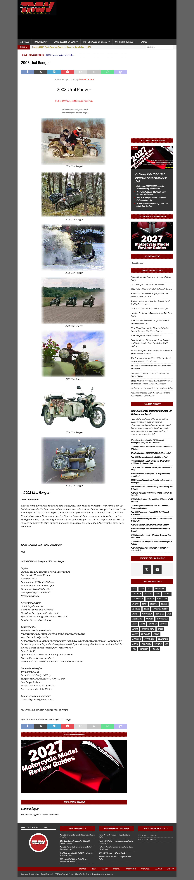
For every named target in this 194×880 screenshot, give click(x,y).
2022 (134, 589)
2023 (142, 589)
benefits (148, 594)
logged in (37, 814)
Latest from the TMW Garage (152, 140)
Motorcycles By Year (64, 42)
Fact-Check (145, 869)
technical (146, 644)
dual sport (162, 599)
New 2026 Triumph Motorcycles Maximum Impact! (149, 525)
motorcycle (162, 619)
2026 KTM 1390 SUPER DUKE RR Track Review (151, 289)
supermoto (149, 639)
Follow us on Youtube (146, 839)
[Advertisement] (117, 20)
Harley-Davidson (160, 609)
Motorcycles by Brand (95, 42)
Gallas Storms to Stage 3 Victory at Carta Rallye (152, 388)
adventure (159, 589)
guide (146, 609)
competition (137, 599)
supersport (163, 639)
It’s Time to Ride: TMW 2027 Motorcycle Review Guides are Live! (150, 178)
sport (134, 634)
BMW (158, 594)
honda (135, 614)
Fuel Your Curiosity (152, 404)
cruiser (150, 599)
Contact (158, 869)
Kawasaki (160, 614)
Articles (24, 42)
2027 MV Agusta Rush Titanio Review (147, 284)
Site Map (170, 869)
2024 (149, 589)
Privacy (104, 869)
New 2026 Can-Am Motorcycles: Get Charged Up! (149, 457)
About (93, 869)
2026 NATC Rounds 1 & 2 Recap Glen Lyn (149, 308)
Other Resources (124, 42)
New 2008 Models (36, 55)
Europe (164, 604)
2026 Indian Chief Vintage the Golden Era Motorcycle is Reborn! (73, 860)
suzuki (135, 644)
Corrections (131, 869)
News (142, 624)
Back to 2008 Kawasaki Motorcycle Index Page (74, 101)
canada (166, 594)
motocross (137, 619)
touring (157, 644)
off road (152, 624)
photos (163, 624)
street (156, 634)
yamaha (155, 649)
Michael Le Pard (86, 79)
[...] (153, 434)
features (136, 609)
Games (144, 42)
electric (153, 604)
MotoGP (149, 619)
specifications (148, 629)
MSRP (134, 624)
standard (145, 634)
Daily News (40, 42)
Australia (136, 594)
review (135, 629)
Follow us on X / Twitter (147, 835)
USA (134, 649)
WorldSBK (143, 649)
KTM (169, 614)
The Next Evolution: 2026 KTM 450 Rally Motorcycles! (150, 453)
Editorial (116, 869)
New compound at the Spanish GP (146, 335)
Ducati (135, 604)
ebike (144, 604)
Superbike (136, 639)
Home (24, 55)
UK (166, 644)
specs (160, 629)
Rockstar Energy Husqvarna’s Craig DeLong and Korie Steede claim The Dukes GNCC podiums (150, 343)
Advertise (82, 869)
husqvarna (147, 614)
